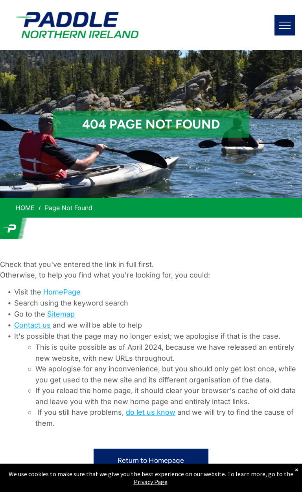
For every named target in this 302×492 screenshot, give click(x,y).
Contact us (32, 325)
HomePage (62, 292)
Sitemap (61, 314)
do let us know (150, 412)
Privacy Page (151, 482)
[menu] (284, 25)
